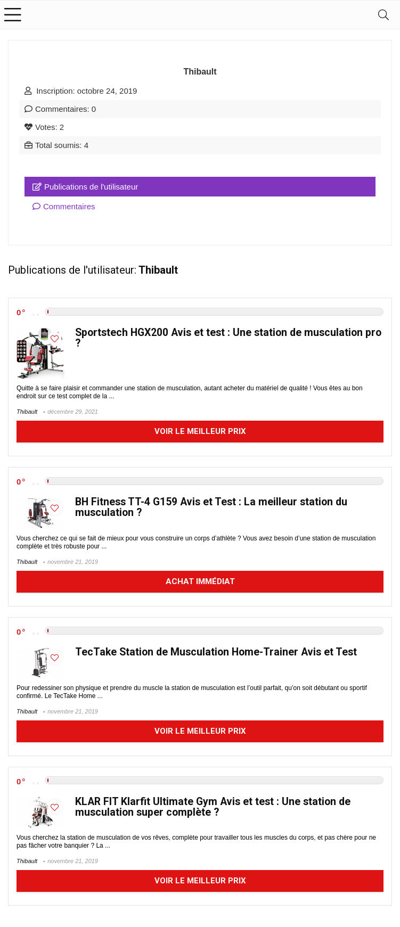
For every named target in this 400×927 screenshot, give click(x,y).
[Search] (383, 15)
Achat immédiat (200, 581)
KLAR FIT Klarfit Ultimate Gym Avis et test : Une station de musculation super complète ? (212, 806)
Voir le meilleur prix (200, 431)
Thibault (27, 411)
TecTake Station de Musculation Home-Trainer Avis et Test (216, 652)
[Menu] (13, 15)
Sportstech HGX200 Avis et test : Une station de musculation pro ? (228, 337)
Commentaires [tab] (63, 206)
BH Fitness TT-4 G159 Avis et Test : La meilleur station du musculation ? (211, 507)
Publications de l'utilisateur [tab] (85, 186)
